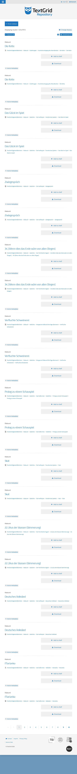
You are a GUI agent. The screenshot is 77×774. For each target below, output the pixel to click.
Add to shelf (57, 56)
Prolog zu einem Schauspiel (19, 391)
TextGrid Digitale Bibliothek (14, 50)
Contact (9, 738)
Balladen (48, 667)
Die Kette (9, 46)
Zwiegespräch (12, 182)
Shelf (65, 2)
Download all (67, 35)
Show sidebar (12, 24)
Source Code (9, 742)
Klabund (25, 50)
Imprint (16, 738)
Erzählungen (33, 50)
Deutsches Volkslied (15, 596)
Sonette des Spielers (51, 117)
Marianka (10, 663)
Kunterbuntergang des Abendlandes (48, 50)
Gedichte (32, 117)
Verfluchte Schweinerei (17, 320)
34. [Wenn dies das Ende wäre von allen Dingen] (30, 248)
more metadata (12, 68)
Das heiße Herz (40, 396)
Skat (7, 461)
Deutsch (74, 2)
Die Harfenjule (40, 117)
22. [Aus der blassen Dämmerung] (23, 527)
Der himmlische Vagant (42, 253)
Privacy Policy (23, 738)
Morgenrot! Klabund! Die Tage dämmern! (47, 324)
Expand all (10, 35)
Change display (66, 30)
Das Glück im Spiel (14, 113)
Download (57, 64)
